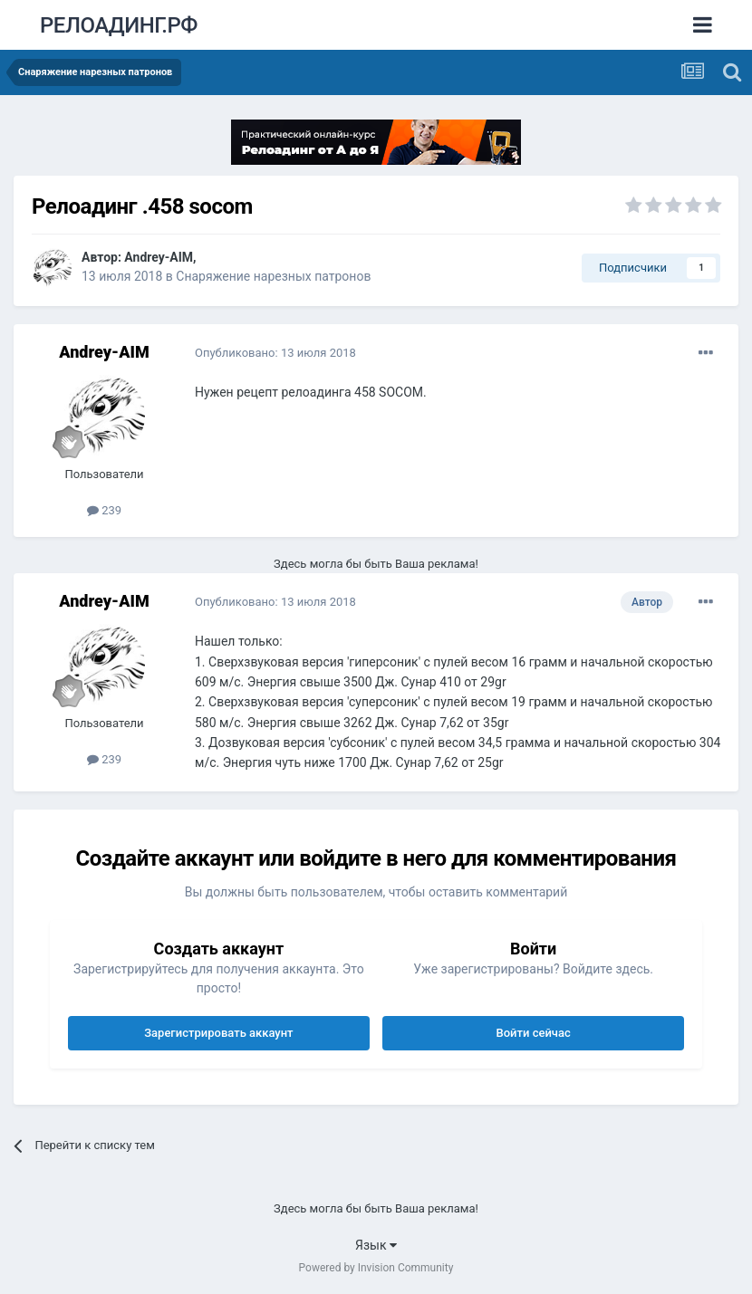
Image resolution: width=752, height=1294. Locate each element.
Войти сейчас (534, 1033)
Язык (376, 1245)
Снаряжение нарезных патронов (273, 276)
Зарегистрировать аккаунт (218, 1033)
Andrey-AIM (158, 257)
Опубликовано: (275, 352)
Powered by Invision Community (376, 1267)
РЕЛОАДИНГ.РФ (119, 25)
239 (104, 510)
